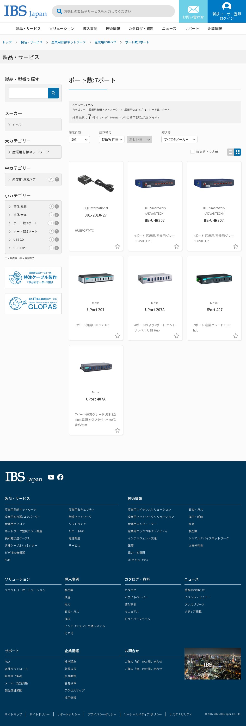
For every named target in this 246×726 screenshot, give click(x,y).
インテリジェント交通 (142, 538)
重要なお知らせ (194, 590)
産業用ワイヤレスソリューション (149, 509)
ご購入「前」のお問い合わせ (143, 661)
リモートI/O (76, 531)
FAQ (7, 661)
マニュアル (132, 611)
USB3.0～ (36, 248)
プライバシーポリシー (102, 714)
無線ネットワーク (80, 516)
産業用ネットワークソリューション (151, 516)
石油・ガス (196, 509)
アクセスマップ (75, 690)
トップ (7, 42)
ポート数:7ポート (137, 42)
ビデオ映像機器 (15, 552)
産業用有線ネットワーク (68, 42)
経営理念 (70, 661)
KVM (7, 560)
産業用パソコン (15, 524)
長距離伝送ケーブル (18, 538)
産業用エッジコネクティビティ (148, 531)
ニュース (169, 28)
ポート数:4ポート (36, 223)
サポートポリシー (68, 714)
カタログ (130, 590)
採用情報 (70, 697)
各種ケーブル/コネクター (21, 545)
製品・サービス (28, 28)
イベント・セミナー (197, 597)
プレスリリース (194, 604)
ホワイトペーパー (136, 597)
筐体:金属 (36, 214)
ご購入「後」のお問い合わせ (143, 669)
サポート (192, 28)
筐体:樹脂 (36, 206)
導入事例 (90, 28)
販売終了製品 (13, 676)
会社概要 (70, 676)
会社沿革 (70, 683)
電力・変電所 (136, 552)
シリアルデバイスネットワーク (209, 538)
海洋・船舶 (196, 516)
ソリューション (61, 28)
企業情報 (215, 28)
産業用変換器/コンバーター (23, 516)
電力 (67, 604)
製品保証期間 (13, 690)
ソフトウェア (77, 524)
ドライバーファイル (137, 619)
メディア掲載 (193, 611)
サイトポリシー (40, 714)
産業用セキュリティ (81, 509)
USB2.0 (36, 239)
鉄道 (191, 524)
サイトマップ (13, 714)
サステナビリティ (180, 714)
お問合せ (132, 650)
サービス (74, 545)
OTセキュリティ (138, 560)
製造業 (193, 531)
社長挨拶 (70, 669)
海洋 (67, 619)
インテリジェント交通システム (85, 626)
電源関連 (74, 538)
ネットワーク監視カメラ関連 (23, 531)
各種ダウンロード (16, 669)
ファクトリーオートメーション (25, 590)
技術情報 (113, 28)
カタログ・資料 (141, 28)
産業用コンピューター (142, 524)
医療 (131, 545)
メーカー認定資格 (16, 683)
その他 (69, 633)
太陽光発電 (196, 545)
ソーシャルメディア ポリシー (143, 714)
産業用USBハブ (105, 42)
